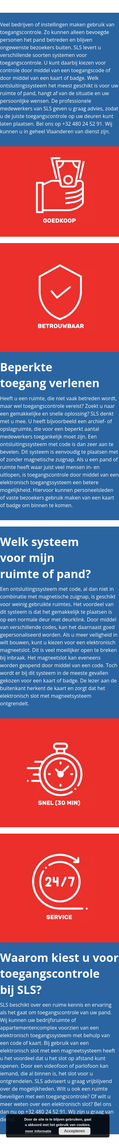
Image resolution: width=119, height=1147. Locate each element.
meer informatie (38, 1131)
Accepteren (74, 1131)
